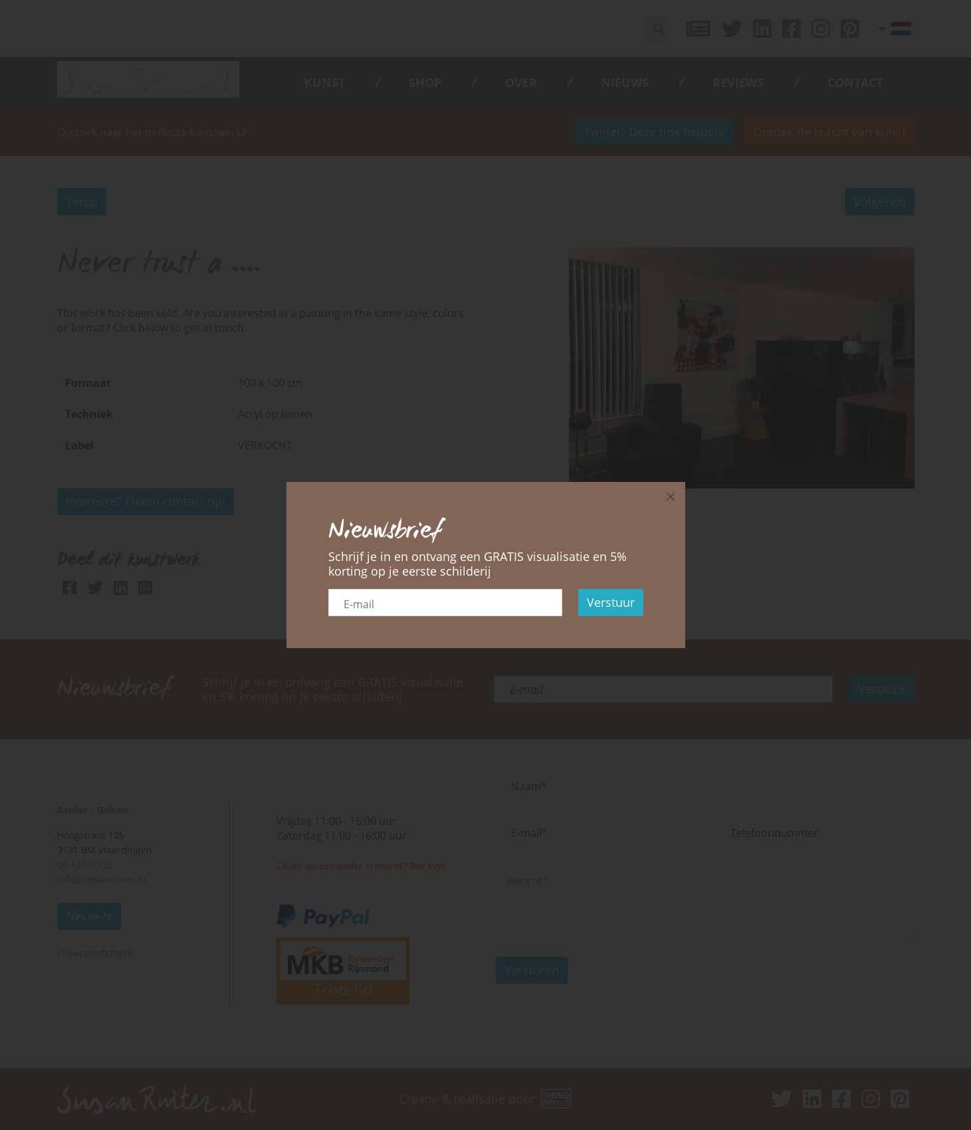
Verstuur (611, 602)
